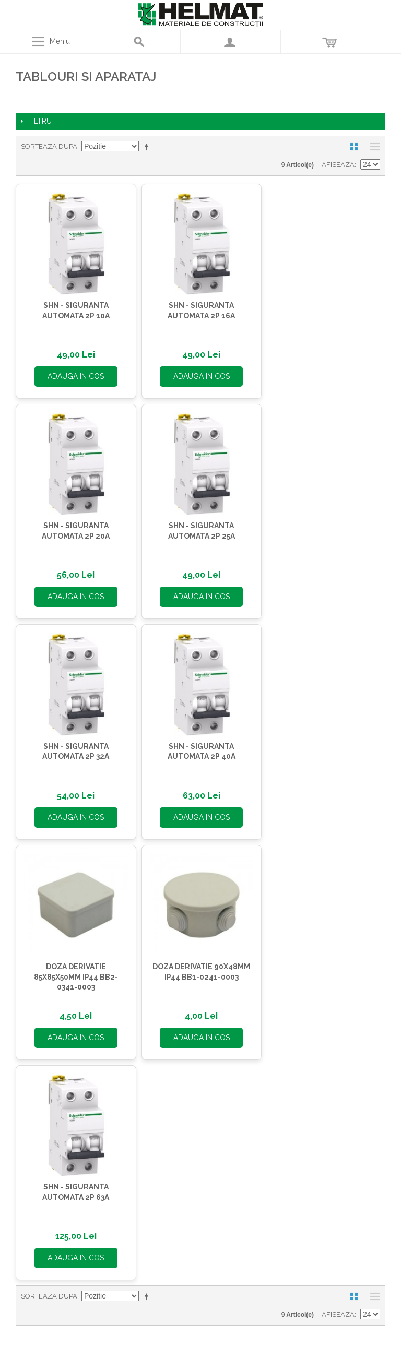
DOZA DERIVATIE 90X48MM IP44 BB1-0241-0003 (197, 744)
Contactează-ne (292, 1123)
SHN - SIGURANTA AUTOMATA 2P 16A (197, 308)
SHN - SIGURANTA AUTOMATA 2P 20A (321, 308)
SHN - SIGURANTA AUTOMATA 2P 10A (74, 308)
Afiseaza (338, 165)
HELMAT (109, 1100)
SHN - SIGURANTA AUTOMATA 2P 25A (74, 526)
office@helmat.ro (303, 1112)
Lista (372, 146)
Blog (108, 1150)
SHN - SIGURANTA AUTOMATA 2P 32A (197, 526)
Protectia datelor (108, 1137)
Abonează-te (327, 1000)
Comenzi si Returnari (200, 1209)
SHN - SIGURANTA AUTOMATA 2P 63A (321, 744)
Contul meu (200, 1197)
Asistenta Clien (106, 1112)
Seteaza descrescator (148, 146)
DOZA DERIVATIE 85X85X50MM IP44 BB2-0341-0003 (74, 749)
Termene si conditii (108, 1125)
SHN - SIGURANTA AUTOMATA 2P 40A (321, 526)
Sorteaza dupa (49, 146)
